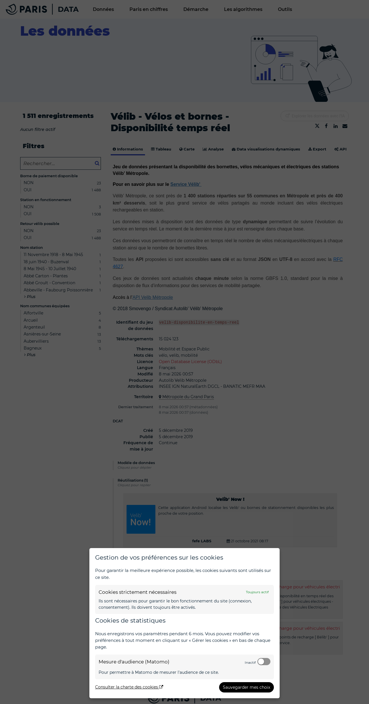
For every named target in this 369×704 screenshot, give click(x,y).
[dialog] (184, 623)
